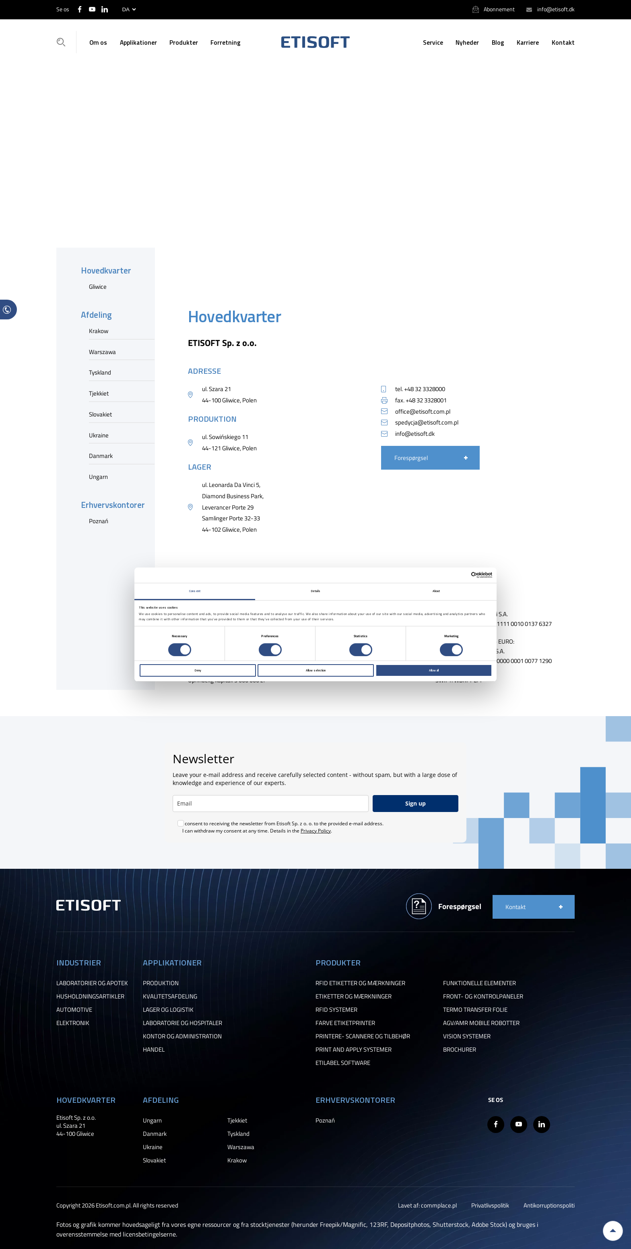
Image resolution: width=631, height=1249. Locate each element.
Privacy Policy (316, 830)
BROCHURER (459, 1049)
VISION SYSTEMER (467, 1036)
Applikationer (138, 42)
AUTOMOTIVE (74, 1009)
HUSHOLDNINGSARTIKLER (90, 996)
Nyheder (467, 42)
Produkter (183, 42)
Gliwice (98, 286)
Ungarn (98, 476)
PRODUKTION (161, 983)
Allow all (434, 670)
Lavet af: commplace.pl (427, 1205)
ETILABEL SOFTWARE (343, 1062)
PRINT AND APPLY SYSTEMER (354, 1049)
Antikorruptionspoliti (549, 1205)
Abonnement (499, 9)
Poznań (98, 520)
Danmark (101, 455)
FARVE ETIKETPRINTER (345, 1022)
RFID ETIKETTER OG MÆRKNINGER (360, 983)
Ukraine (99, 434)
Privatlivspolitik (490, 1205)
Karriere (528, 42)
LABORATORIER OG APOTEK (92, 983)
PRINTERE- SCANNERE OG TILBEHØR (363, 1036)
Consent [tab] (194, 590)
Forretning (225, 42)
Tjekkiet (99, 393)
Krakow (98, 331)
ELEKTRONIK (72, 1022)
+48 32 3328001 (426, 400)
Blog (498, 42)
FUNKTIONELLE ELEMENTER (479, 983)
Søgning (63, 42)
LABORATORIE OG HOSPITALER (182, 1022)
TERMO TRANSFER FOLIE (475, 1009)
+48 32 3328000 (424, 389)
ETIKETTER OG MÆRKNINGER (354, 996)
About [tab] (436, 590)
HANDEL (154, 1049)
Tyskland (100, 372)
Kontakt (563, 42)
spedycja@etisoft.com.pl (426, 422)
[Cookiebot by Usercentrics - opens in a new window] (457, 575)
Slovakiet (100, 414)
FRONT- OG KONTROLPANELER (483, 996)
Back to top (613, 1231)
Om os (98, 42)
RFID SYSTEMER (336, 1009)
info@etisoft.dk (556, 9)
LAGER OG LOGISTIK (168, 1009)
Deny (197, 670)
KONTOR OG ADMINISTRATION (182, 1036)
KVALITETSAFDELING (170, 996)
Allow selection (316, 670)
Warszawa (102, 351)
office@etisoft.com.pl (422, 411)
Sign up (415, 803)
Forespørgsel (411, 457)
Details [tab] (315, 590)
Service (433, 42)
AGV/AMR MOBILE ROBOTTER (481, 1022)
